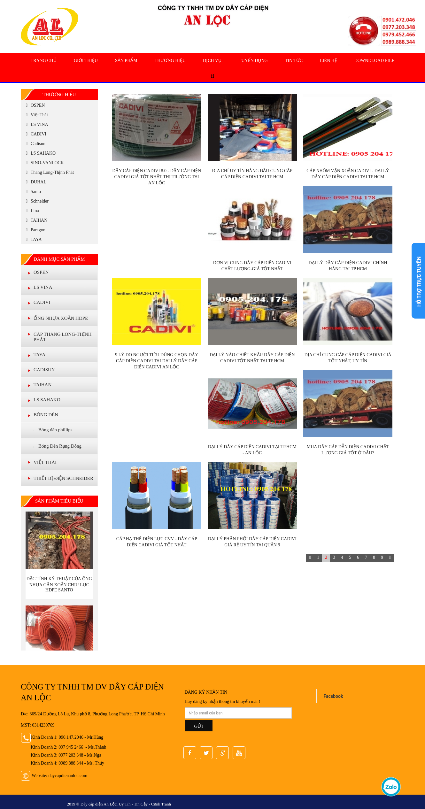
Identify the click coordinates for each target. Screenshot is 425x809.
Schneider (36, 201)
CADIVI (35, 134)
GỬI (198, 726)
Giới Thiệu (86, 60)
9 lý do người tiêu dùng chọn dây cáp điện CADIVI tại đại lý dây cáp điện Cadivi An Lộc (156, 360)
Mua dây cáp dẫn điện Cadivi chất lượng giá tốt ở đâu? (348, 449)
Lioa (31, 210)
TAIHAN (35, 220)
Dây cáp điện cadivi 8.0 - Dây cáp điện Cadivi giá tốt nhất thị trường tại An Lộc (156, 176)
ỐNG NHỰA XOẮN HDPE (61, 318)
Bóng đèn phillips (53, 430)
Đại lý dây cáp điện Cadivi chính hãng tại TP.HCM (347, 265)
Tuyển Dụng (253, 60)
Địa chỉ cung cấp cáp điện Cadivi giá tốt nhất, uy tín (347, 357)
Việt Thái (36, 114)
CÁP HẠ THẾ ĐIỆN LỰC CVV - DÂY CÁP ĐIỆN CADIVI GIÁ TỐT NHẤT (156, 541)
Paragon (34, 229)
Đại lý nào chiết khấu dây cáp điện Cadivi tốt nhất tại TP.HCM (252, 357)
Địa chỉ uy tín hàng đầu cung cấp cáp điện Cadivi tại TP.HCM (252, 173)
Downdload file (374, 60)
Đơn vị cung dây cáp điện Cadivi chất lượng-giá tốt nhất (252, 265)
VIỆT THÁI (45, 462)
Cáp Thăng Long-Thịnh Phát (63, 337)
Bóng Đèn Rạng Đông (57, 446)
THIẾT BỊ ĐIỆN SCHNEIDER (63, 478)
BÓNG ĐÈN (46, 414)
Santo (32, 191)
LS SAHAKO (40, 153)
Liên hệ (328, 60)
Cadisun (34, 143)
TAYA (33, 239)
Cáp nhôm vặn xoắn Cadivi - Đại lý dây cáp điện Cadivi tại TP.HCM (347, 173)
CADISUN (44, 369)
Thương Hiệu (170, 60)
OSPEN (34, 105)
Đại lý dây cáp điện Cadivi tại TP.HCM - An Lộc (252, 449)
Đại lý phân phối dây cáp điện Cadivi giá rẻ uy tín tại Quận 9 (252, 541)
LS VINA (36, 124)
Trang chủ (44, 60)
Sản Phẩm (126, 60)
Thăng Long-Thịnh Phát (49, 172)
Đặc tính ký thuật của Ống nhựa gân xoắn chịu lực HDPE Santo (59, 584)
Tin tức (294, 60)
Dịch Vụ (212, 60)
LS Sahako (47, 399)
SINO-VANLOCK (44, 162)
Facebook (333, 696)
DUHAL (35, 182)
